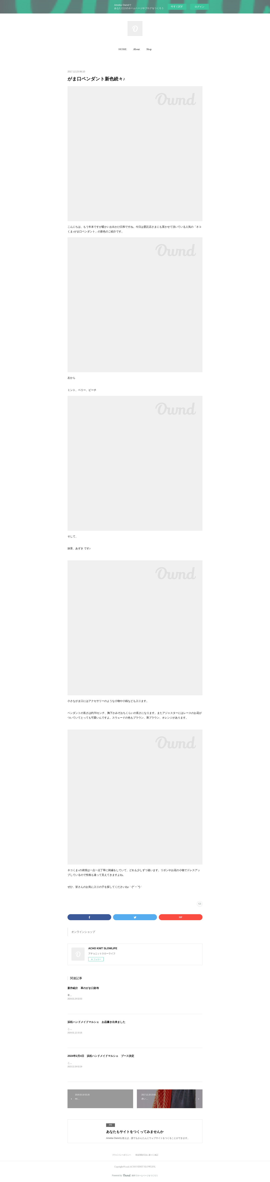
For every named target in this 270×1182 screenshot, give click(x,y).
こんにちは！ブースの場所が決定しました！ (90, 1063)
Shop (149, 49)
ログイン (199, 6)
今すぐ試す (177, 6)
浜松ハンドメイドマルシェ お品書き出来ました (96, 1021)
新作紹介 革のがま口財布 (83, 988)
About (136, 49)
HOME (122, 49)
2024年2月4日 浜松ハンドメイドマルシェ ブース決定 (101, 1055)
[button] (122, 49)
